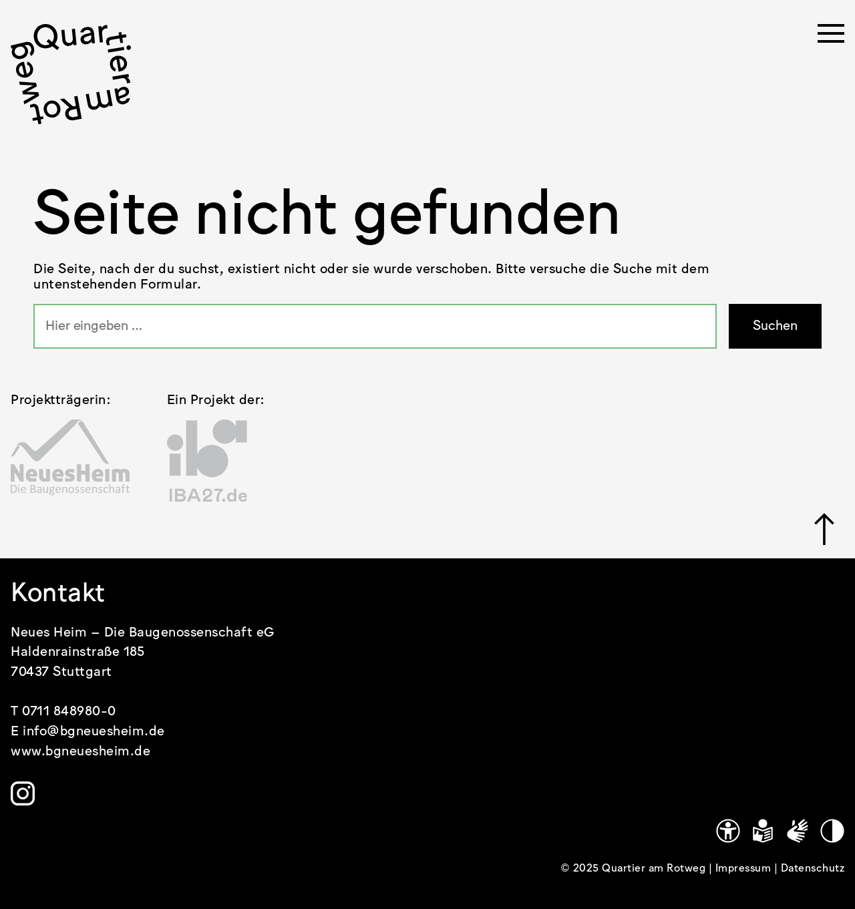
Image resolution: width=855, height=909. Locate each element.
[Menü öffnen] (831, 37)
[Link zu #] (824, 529)
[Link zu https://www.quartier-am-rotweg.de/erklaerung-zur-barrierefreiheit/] (728, 831)
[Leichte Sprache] (763, 831)
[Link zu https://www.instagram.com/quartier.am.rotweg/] (23, 793)
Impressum (744, 869)
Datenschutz (813, 869)
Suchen (775, 326)
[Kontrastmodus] (832, 831)
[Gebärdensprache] (798, 831)
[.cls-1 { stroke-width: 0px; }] (71, 74)
